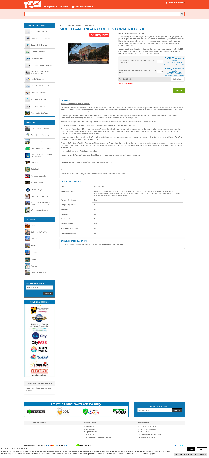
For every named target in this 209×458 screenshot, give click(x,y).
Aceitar (191, 449)
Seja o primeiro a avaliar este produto (131, 33)
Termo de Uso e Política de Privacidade (190, 454)
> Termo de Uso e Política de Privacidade (98, 437)
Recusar (202, 449)
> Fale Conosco (89, 429)
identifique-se (107, 244)
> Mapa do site (89, 434)
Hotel (64, 7)
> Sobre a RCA (89, 426)
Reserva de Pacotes (83, 7)
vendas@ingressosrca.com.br (152, 434)
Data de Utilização (126, 79)
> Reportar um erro (90, 432)
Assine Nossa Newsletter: (35, 283)
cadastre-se (119, 244)
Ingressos (50, 7)
